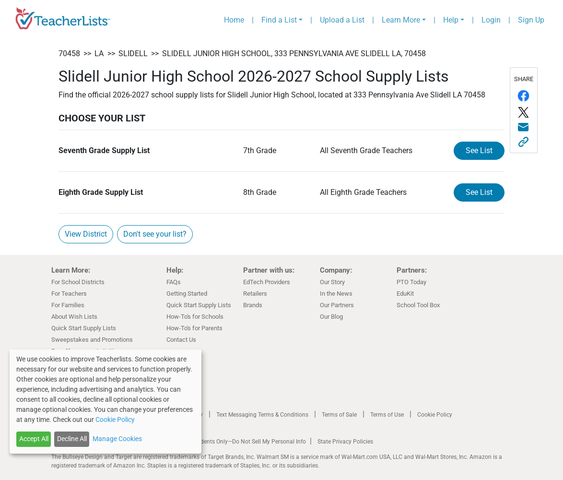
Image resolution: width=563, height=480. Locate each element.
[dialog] (105, 401)
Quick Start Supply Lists (83, 328)
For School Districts (78, 282)
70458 (69, 53)
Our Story (332, 282)
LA (99, 53)
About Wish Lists (74, 316)
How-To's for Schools (194, 316)
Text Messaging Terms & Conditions (262, 414)
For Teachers (69, 293)
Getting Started (186, 293)
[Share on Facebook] (523, 95)
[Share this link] (523, 141)
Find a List (279, 19)
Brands (252, 305)
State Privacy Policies (345, 441)
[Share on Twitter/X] (523, 112)
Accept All (33, 439)
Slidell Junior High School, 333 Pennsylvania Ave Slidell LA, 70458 (294, 53)
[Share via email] (523, 127)
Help (450, 19)
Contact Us (181, 339)
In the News (336, 293)
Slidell (133, 53)
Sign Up (531, 19)
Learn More (401, 19)
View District (86, 234)
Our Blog (331, 316)
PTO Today (411, 282)
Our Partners (337, 305)
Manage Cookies (117, 439)
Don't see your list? (155, 234)
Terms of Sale (339, 414)
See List (479, 150)
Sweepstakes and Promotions (92, 339)
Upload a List (342, 19)
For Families (67, 305)
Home (234, 19)
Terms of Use (387, 414)
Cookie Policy (434, 414)
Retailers (255, 293)
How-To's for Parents (194, 328)
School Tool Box (418, 305)
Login (491, 19)
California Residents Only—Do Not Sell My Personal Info (234, 441)
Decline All (72, 439)
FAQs (173, 282)
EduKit (405, 293)
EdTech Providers (266, 282)
